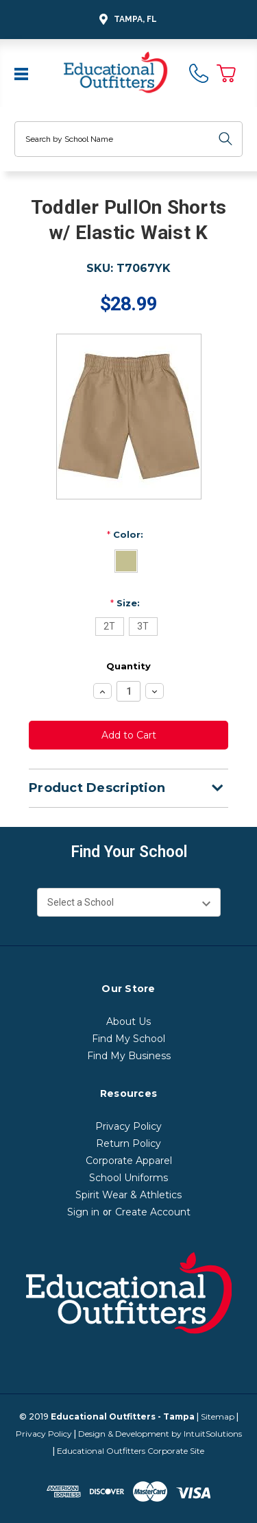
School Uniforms (128, 1178)
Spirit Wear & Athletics (128, 1195)
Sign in (83, 1212)
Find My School (128, 1038)
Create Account (153, 1212)
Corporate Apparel (129, 1160)
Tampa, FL (126, 19)
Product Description (126, 787)
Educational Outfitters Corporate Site (130, 1451)
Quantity (128, 665)
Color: (125, 534)
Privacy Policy (128, 1126)
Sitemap (217, 1416)
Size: (125, 602)
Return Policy (128, 1143)
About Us (128, 1021)
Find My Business (129, 1056)
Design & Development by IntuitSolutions (160, 1433)
